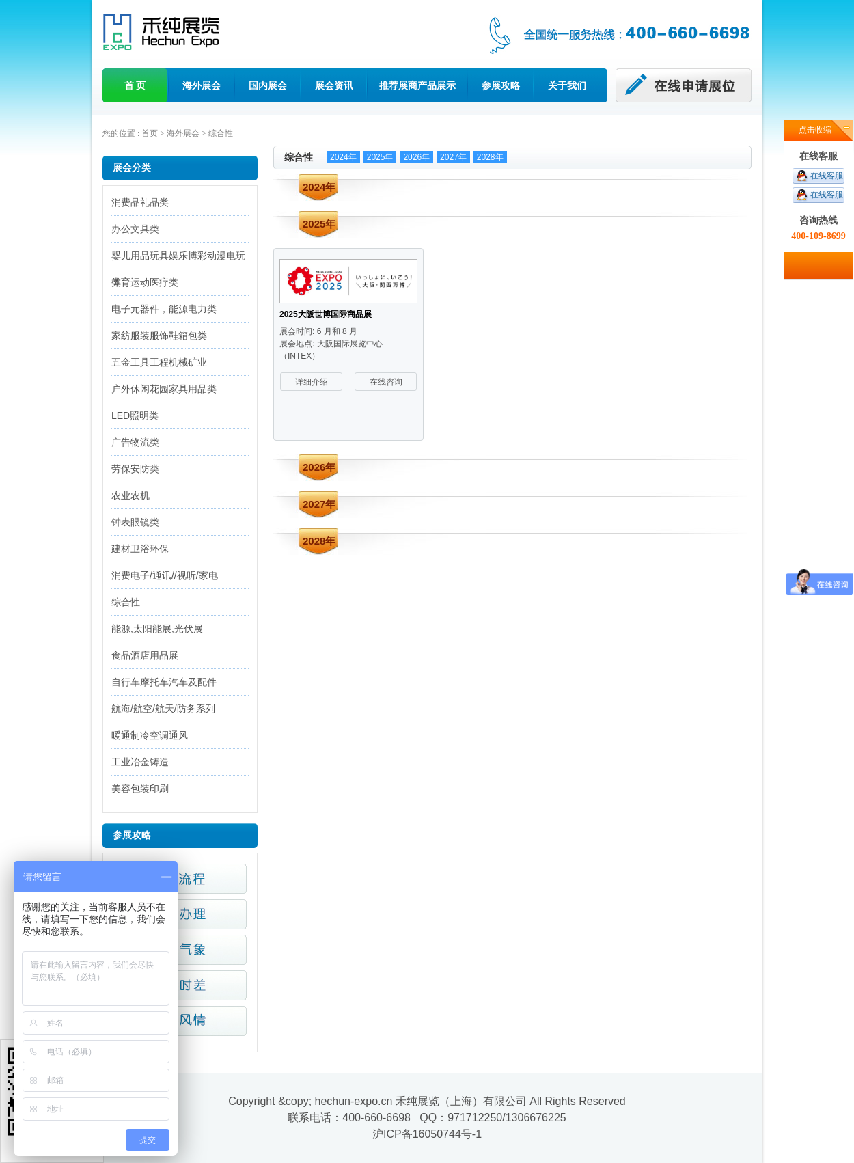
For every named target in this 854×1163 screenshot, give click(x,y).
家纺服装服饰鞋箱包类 (159, 335)
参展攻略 (501, 85)
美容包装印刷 (140, 788)
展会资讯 (334, 85)
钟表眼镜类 (135, 522)
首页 (149, 133)
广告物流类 (135, 442)
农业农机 (130, 495)
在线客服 (826, 175)
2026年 (416, 157)
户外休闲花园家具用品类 (164, 388)
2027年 (453, 157)
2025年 (380, 157)
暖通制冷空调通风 (149, 735)
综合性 (220, 133)
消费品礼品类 (140, 202)
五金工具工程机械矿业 (159, 362)
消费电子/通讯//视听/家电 (164, 575)
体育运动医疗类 (144, 282)
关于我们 (567, 85)
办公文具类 (135, 228)
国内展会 (268, 85)
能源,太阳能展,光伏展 (157, 628)
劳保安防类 (135, 468)
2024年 (343, 157)
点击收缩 (815, 130)
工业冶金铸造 (140, 761)
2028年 (490, 157)
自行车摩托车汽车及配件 (164, 681)
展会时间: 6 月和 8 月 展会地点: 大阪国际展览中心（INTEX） (331, 344)
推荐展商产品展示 (417, 85)
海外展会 (201, 85)
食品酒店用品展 (144, 655)
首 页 (135, 85)
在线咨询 (386, 382)
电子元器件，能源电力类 (164, 308)
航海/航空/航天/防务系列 (163, 708)
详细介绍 (311, 382)
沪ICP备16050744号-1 (427, 1134)
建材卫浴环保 (140, 548)
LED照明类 (135, 415)
